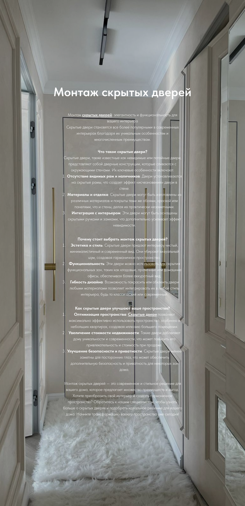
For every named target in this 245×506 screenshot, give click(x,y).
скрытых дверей (97, 114)
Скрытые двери (142, 314)
